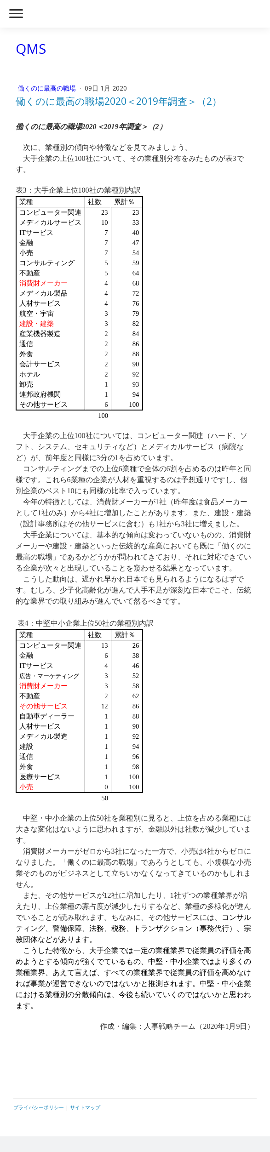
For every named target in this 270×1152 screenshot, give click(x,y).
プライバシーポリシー (38, 1107)
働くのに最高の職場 (48, 88)
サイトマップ (85, 1107)
